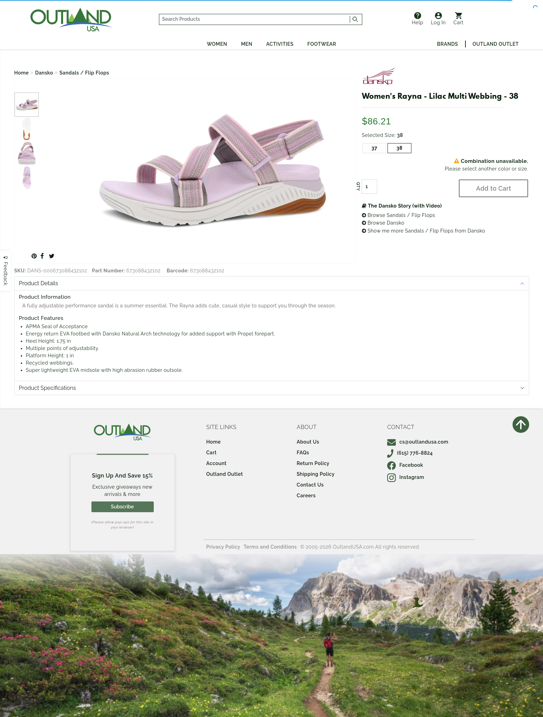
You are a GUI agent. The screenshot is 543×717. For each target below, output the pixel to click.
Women (217, 44)
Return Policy (313, 463)
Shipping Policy (316, 474)
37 (374, 148)
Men (246, 44)
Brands (447, 44)
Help (417, 18)
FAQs (303, 452)
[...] (255, 19)
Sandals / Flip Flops (84, 73)
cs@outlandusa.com (417, 442)
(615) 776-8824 (410, 453)
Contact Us (310, 485)
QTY (358, 186)
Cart (458, 18)
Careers (306, 495)
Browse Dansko (383, 223)
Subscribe (122, 506)
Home (21, 73)
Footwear (322, 44)
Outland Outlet (496, 44)
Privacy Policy (223, 547)
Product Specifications (47, 388)
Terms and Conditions (270, 547)
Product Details (38, 283)
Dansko (44, 73)
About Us (308, 442)
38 (399, 148)
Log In (438, 18)
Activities (280, 44)
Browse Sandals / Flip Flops (398, 215)
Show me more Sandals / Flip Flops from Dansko (423, 231)
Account (216, 463)
